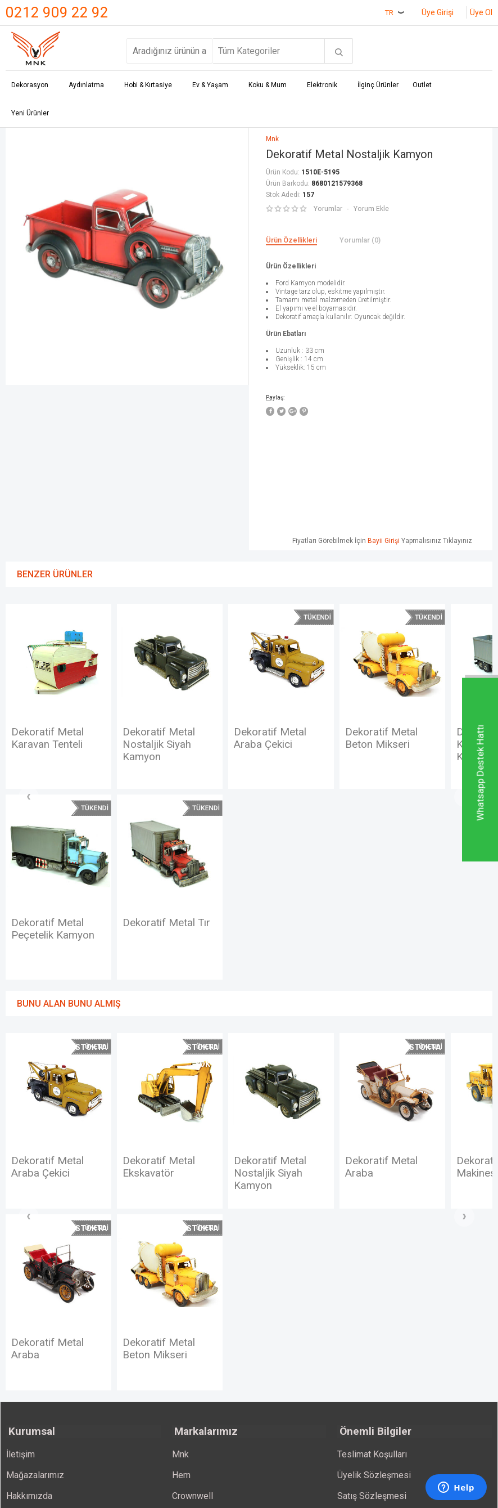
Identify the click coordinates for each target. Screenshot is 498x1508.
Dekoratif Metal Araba (384, 1194)
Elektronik (322, 85)
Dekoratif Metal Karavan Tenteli (50, 738)
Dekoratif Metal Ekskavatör (161, 1194)
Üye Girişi (438, 12)
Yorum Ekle (370, 208)
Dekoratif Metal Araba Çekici (272, 738)
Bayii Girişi (384, 540)
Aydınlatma (86, 85)
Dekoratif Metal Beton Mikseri (384, 738)
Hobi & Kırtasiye (148, 85)
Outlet (422, 85)
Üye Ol (481, 12)
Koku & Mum (267, 85)
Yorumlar (328, 208)
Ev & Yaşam (210, 85)
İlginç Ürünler (378, 85)
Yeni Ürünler (30, 114)
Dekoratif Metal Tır (58, 935)
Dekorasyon (29, 85)
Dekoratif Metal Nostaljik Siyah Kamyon (161, 745)
